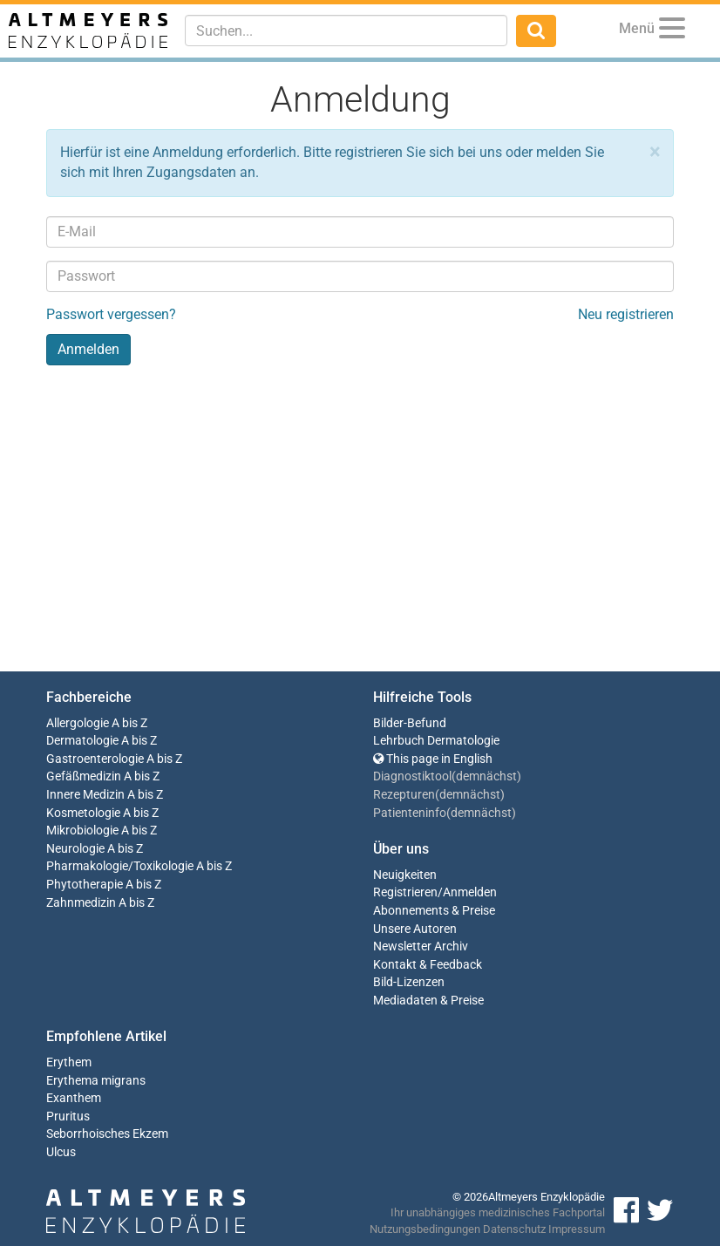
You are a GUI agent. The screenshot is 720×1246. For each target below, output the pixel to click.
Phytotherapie (84, 884)
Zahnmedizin (81, 902)
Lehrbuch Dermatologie (436, 740)
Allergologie (77, 723)
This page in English (432, 759)
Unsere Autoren (415, 929)
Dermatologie (82, 740)
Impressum (576, 1229)
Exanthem (73, 1098)
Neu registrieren (626, 314)
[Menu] (672, 31)
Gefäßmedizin (83, 776)
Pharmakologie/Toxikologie (120, 866)
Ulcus (61, 1152)
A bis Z (129, 723)
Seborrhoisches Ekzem (107, 1134)
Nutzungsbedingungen (425, 1229)
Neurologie (75, 848)
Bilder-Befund (409, 723)
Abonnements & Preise (434, 910)
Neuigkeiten (405, 875)
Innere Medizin (85, 794)
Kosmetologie (83, 813)
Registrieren (405, 892)
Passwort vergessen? (111, 314)
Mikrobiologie (82, 830)
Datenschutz (514, 1229)
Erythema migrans (96, 1080)
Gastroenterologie (95, 759)
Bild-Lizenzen (409, 982)
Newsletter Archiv (420, 946)
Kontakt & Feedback (427, 964)
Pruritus (68, 1116)
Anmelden (470, 892)
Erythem (69, 1062)
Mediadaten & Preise (428, 1000)
